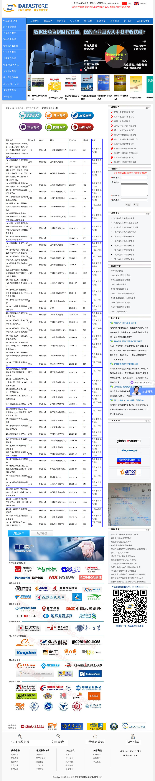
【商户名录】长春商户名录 (123, 243)
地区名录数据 (9, 58)
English (143, 4)
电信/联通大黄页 (11, 65)
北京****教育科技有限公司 (125, 135)
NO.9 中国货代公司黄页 (120, 314)
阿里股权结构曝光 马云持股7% (123, 567)
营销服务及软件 (10, 46)
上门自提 (39, 765)
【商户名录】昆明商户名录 (123, 252)
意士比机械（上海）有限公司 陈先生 (129, 407)
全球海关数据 (9, 90)
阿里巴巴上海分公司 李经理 (125, 330)
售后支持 (14, 762)
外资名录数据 (9, 33)
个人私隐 (97, 762)
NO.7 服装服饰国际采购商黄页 (123, 305)
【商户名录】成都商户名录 (123, 261)
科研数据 (7, 96)
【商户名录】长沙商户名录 (123, 266)
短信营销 (101, 21)
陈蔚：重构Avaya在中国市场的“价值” (126, 574)
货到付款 (69, 765)
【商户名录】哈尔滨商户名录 (124, 239)
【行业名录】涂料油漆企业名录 (125, 234)
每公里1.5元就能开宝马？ (121, 545)
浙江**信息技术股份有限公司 (126, 139)
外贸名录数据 (9, 27)
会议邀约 (114, 21)
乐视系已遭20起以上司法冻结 (123, 563)
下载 (97, 149)
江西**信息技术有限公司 (124, 144)
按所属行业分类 (32, 108)
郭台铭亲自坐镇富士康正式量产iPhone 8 (127, 585)
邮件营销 (88, 21)
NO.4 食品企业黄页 (118, 291)
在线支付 (69, 758)
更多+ (147, 108)
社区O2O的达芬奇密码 (120, 559)
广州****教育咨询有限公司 (125, 148)
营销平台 (39, 754)
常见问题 (14, 765)
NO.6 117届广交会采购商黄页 (123, 300)
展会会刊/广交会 (11, 84)
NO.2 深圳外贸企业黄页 (120, 282)
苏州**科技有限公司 (122, 121)
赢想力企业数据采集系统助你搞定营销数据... (129, 588)
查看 (93, 149)
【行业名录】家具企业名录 (123, 225)
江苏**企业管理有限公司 (124, 112)
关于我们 (128, 21)
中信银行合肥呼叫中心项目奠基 (124, 578)
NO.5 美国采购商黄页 (119, 296)
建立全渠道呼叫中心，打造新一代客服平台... (129, 581)
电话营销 (61, 21)
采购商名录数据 (10, 77)
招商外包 (74, 21)
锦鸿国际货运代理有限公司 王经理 (128, 348)
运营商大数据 (9, 71)
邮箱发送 (39, 762)
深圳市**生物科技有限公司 (125, 162)
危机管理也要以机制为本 (121, 549)
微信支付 (69, 769)
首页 (7, 108)
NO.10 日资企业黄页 (119, 318)
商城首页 (34, 21)
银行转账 (69, 762)
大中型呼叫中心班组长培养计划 (124, 570)
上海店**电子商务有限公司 (125, 126)
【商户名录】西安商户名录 (123, 257)
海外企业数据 (9, 39)
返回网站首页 (143, 21)
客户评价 (41, 533)
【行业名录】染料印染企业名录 (125, 230)
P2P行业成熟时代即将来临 (121, 552)
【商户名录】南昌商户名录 (123, 248)
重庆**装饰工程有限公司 (124, 130)
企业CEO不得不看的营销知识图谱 (124, 541)
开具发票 (14, 758)
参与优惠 (14, 769)
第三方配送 (40, 758)
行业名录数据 (9, 52)
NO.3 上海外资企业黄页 (120, 287)
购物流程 (14, 754)
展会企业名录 (17, 108)
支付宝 (68, 754)
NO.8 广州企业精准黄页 (120, 309)
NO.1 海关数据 (117, 278)
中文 (130, 4)
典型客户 (48, 21)
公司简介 (97, 754)
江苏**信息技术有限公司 (124, 117)
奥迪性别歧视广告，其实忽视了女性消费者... (129, 556)
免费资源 (39, 769)
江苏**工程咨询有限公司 (124, 158)
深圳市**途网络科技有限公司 (126, 153)
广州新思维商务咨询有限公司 (126, 371)
